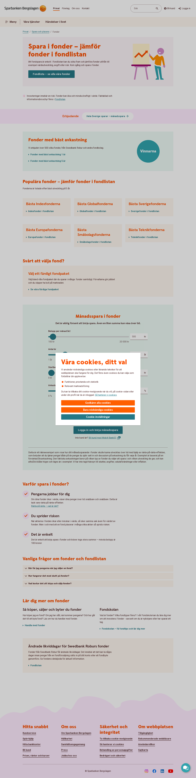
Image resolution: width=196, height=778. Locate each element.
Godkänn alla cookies (98, 403)
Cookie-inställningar (98, 417)
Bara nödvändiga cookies (98, 410)
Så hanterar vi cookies (106, 395)
